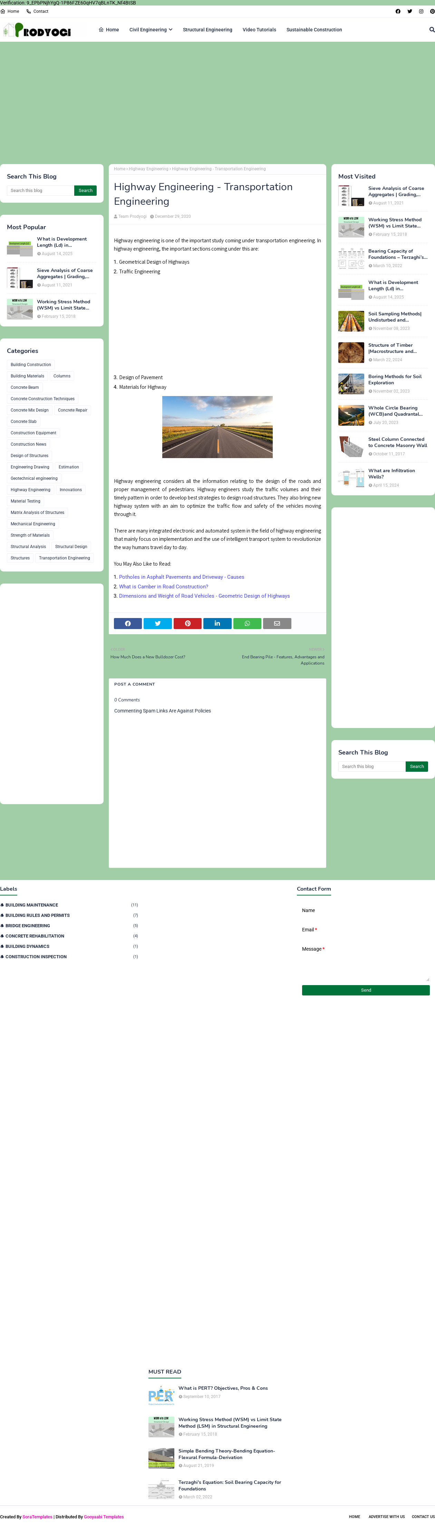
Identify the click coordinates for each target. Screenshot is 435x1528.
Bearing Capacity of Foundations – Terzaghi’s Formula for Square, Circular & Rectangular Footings (396, 254)
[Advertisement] (207, 102)
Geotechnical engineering (34, 478)
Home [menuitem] (108, 29)
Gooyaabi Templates (104, 1516)
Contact (37, 11)
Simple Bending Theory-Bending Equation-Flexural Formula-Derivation (226, 1454)
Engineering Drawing (30, 467)
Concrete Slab (24, 421)
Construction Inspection (72, 956)
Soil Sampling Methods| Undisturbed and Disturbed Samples (395, 317)
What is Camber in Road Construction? (163, 587)
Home (9, 11)
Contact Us (423, 1517)
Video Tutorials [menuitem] (259, 29)
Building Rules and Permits (72, 915)
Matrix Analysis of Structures (37, 512)
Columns (62, 376)
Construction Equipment (33, 433)
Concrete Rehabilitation (72, 936)
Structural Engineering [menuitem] (207, 29)
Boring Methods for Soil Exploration (395, 380)
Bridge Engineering (72, 925)
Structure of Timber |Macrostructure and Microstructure (390, 348)
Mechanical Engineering (33, 524)
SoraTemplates (37, 1516)
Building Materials (27, 376)
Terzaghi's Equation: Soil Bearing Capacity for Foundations (229, 1485)
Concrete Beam (25, 387)
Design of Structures (29, 455)
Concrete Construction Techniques (43, 398)
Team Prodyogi (132, 216)
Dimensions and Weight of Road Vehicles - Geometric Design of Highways (204, 596)
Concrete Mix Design (30, 410)
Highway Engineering (30, 489)
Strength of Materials (30, 535)
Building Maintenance (72, 905)
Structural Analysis (28, 546)
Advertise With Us (387, 1517)
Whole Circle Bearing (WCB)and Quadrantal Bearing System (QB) (393, 411)
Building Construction (31, 364)
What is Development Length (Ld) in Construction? (62, 242)
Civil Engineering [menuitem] (148, 29)
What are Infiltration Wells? (391, 474)
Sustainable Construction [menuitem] (314, 29)
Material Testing (25, 501)
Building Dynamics (72, 946)
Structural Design (71, 546)
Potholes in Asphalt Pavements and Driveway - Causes (181, 577)
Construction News (28, 444)
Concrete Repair (72, 410)
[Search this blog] (40, 190)
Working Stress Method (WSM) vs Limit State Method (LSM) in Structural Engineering (63, 305)
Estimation (69, 467)
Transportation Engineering (64, 558)
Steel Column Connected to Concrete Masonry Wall (397, 442)
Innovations (71, 489)
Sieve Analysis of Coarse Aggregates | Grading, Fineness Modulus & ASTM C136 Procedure (65, 273)
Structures (20, 558)
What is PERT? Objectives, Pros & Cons (223, 1388)
